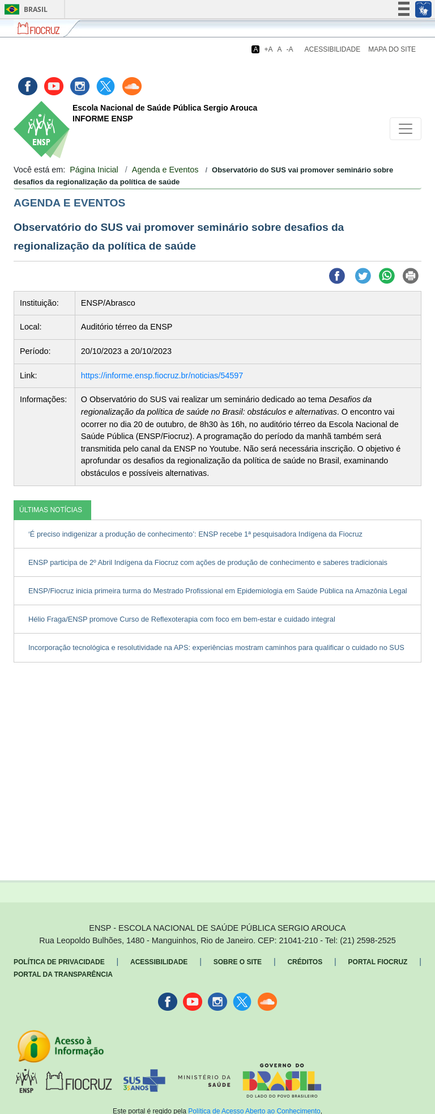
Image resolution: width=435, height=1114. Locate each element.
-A (290, 49)
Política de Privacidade (59, 962)
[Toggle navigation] (405, 128)
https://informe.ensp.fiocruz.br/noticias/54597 (162, 375)
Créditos (304, 962)
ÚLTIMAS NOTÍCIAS (50, 510)
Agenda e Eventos (165, 169)
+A (268, 49)
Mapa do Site (392, 49)
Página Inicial (94, 169)
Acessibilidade (333, 49)
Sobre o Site (238, 962)
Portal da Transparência (63, 974)
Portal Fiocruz (378, 962)
